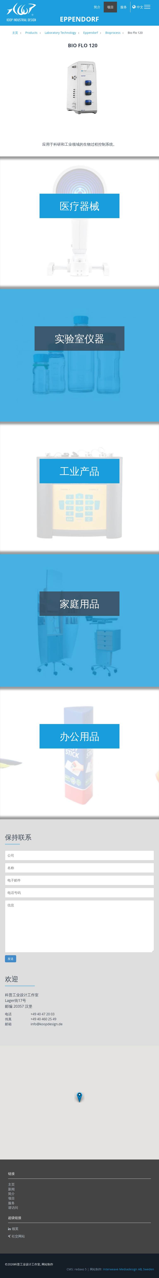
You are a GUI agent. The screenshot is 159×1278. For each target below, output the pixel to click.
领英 (13, 1228)
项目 (110, 7)
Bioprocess (112, 32)
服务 (123, 7)
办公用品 (79, 736)
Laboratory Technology (60, 32)
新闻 (11, 1189)
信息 (79, 926)
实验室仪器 (79, 338)
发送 (10, 959)
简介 (97, 7)
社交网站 (16, 1236)
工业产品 (79, 471)
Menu (147, 6)
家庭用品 (79, 604)
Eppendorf (90, 32)
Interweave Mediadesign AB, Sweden (128, 1269)
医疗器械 (79, 206)
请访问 (13, 1207)
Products (31, 32)
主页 (15, 32)
